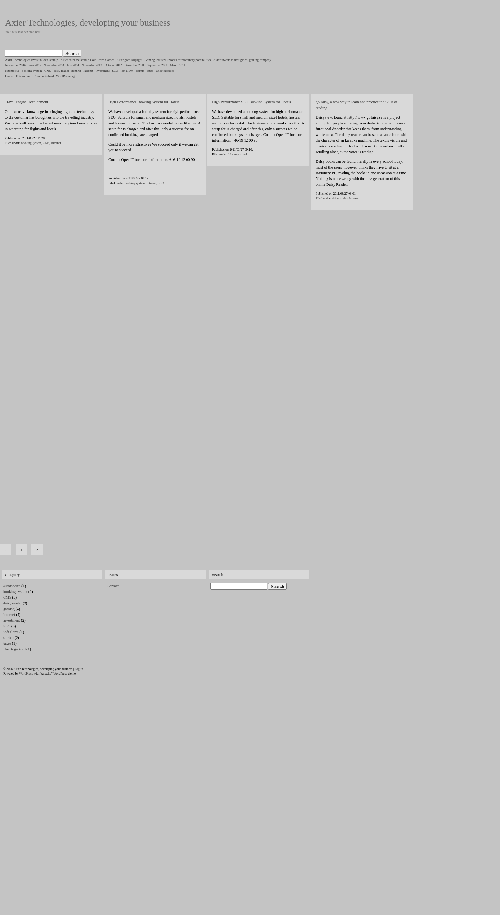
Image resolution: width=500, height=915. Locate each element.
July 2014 (73, 65)
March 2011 (177, 65)
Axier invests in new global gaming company (242, 60)
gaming (76, 70)
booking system (32, 70)
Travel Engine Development (26, 102)
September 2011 (157, 65)
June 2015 (34, 65)
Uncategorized (165, 70)
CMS (47, 70)
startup (140, 70)
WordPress (26, 673)
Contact (113, 586)
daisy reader (61, 70)
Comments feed (43, 76)
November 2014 (54, 65)
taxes (150, 70)
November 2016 (15, 65)
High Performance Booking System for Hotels (143, 102)
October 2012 (113, 65)
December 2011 (134, 65)
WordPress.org (65, 76)
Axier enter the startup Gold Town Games (87, 60)
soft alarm (127, 70)
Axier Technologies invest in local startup (31, 60)
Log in (9, 76)
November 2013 (91, 65)
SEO (115, 70)
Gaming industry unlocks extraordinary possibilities (178, 60)
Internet (88, 70)
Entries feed (23, 76)
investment (103, 70)
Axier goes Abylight (129, 60)
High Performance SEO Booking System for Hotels (251, 102)
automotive (12, 70)
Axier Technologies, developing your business (87, 22)
